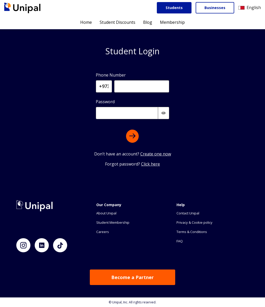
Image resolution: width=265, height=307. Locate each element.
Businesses (214, 7)
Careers (102, 231)
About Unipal (106, 213)
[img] (163, 113)
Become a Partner (132, 277)
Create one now (155, 154)
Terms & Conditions (191, 231)
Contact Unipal (187, 213)
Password (105, 101)
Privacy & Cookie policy (194, 222)
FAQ (179, 241)
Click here (150, 164)
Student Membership (112, 222)
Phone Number (111, 75)
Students (174, 7)
